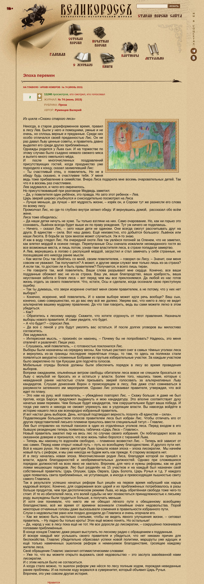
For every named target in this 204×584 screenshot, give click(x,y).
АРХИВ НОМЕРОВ (50, 87)
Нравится (54, 582)
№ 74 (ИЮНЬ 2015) (72, 87)
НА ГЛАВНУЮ (30, 87)
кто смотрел (77, 94)
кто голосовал (96, 94)
